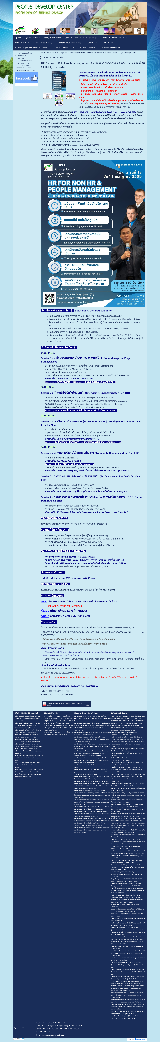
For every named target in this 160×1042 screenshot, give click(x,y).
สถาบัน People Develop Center (49, 53)
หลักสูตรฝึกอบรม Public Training (69, 53)
